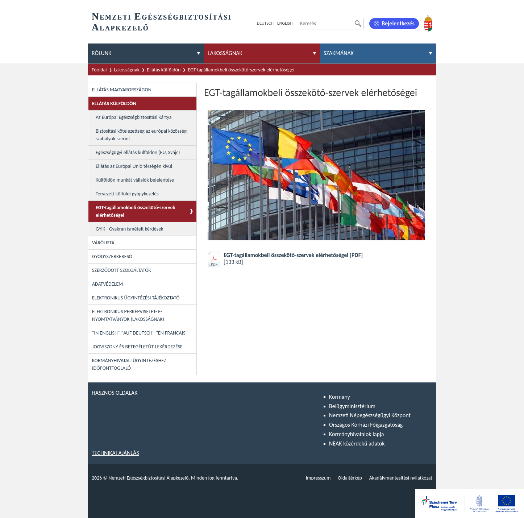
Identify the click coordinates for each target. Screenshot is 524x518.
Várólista (103, 243)
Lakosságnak (127, 70)
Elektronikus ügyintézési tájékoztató (135, 298)
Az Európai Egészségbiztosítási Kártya (133, 117)
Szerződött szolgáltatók (121, 270)
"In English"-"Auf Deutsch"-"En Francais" (139, 333)
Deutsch (265, 23)
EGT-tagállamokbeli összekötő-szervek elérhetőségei (135, 211)
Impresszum (318, 478)
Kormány (339, 396)
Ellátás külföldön (163, 70)
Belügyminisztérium (352, 406)
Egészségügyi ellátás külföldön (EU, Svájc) (138, 152)
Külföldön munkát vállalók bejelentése (135, 180)
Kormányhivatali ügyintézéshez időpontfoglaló (129, 364)
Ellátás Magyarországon (121, 90)
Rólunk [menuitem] (101, 53)
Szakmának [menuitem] (339, 53)
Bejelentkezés (398, 23)
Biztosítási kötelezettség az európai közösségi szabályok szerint (142, 135)
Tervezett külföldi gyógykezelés (127, 194)
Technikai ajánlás (115, 452)
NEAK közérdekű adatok (357, 443)
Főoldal (99, 70)
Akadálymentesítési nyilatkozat (400, 478)
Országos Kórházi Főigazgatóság (366, 424)
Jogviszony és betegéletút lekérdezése (137, 347)
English (284, 23)
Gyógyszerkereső (112, 256)
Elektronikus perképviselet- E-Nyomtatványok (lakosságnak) (128, 315)
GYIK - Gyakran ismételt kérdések (129, 229)
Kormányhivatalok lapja (356, 434)
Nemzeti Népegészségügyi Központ (370, 415)
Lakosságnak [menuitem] (225, 53)
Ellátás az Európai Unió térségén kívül (134, 166)
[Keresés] (358, 23)
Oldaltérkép (350, 478)
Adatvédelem (107, 284)
